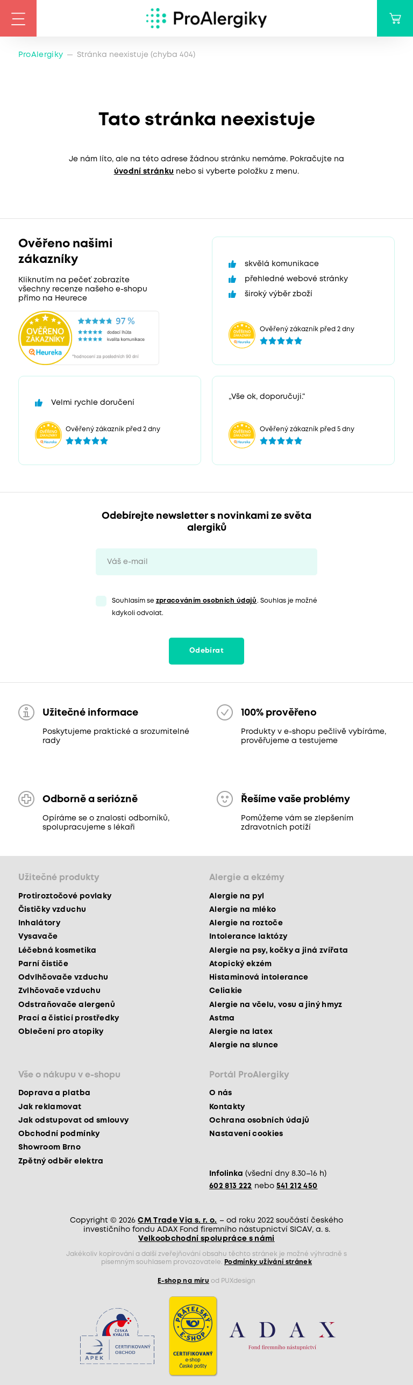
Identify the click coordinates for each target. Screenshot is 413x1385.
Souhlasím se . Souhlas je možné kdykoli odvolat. (214, 607)
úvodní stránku (144, 171)
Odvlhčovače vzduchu (63, 977)
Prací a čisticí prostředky (68, 1018)
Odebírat (206, 651)
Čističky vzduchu (52, 909)
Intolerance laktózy (248, 936)
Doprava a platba (54, 1093)
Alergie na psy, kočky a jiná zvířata (278, 950)
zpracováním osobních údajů (206, 601)
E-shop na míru (183, 1281)
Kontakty (227, 1107)
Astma (222, 1018)
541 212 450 (297, 1186)
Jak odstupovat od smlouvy (73, 1120)
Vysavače (38, 936)
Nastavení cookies (246, 1134)
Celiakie (226, 991)
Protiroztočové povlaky (64, 896)
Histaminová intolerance (259, 977)
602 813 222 (230, 1186)
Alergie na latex (241, 1032)
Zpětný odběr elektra (61, 1161)
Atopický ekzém (240, 964)
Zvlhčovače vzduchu (59, 991)
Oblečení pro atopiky (61, 1032)
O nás (220, 1093)
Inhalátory (39, 923)
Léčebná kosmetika (57, 950)
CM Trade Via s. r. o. (177, 1220)
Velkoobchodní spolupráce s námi (206, 1239)
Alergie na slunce (244, 1045)
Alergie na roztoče (246, 923)
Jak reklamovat (50, 1107)
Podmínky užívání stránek (268, 1262)
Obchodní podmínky (59, 1134)
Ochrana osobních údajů (259, 1120)
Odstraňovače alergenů (66, 1005)
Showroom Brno (49, 1147)
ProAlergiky (40, 55)
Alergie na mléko (242, 909)
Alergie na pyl (237, 896)
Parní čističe (43, 964)
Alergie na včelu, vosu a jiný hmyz (276, 1005)
